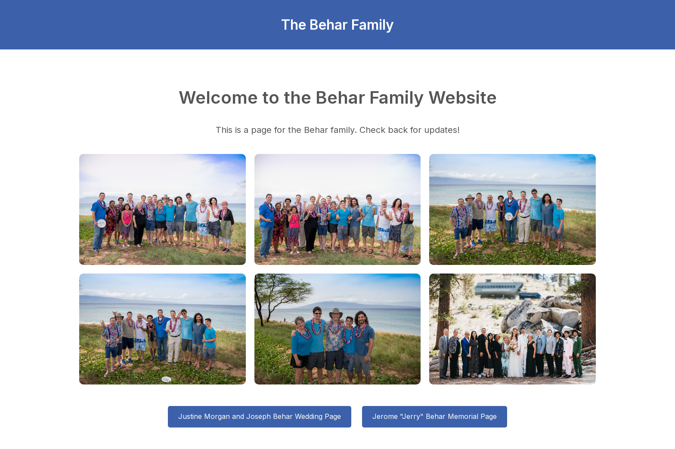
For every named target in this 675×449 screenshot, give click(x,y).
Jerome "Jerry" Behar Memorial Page (434, 416)
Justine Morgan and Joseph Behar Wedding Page (259, 416)
